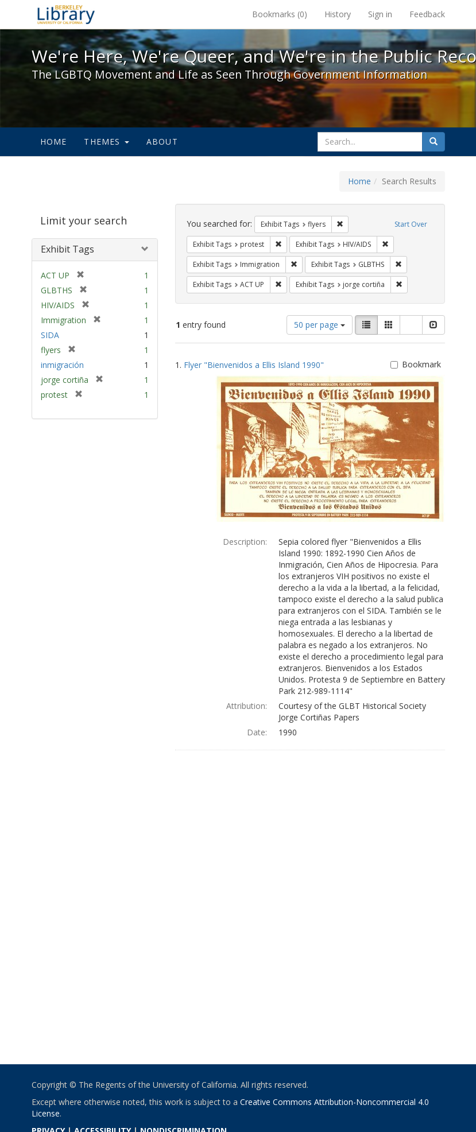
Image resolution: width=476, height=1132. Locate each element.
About (162, 141)
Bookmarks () (279, 14)
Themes (106, 141)
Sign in (380, 14)
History (337, 14)
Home (53, 141)
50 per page (319, 324)
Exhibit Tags (67, 249)
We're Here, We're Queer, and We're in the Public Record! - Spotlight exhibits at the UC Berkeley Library (66, 14)
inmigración (62, 364)
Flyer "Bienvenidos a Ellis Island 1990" (254, 364)
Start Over (410, 224)
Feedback (427, 14)
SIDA (50, 334)
